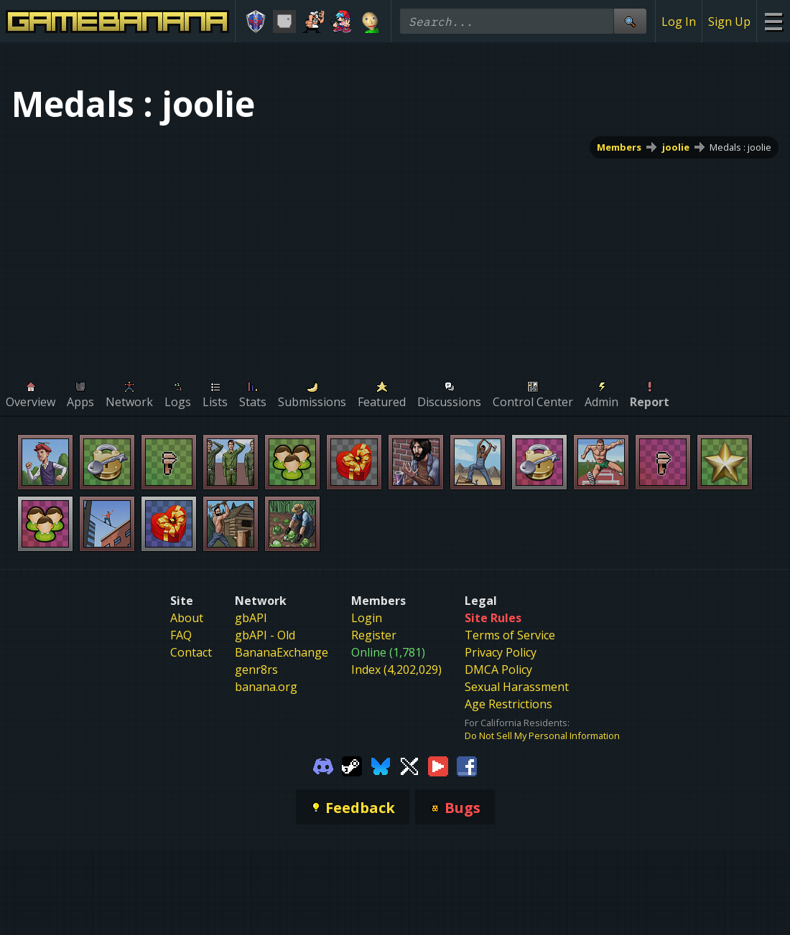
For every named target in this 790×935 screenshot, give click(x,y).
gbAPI (251, 618)
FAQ (181, 635)
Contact (191, 652)
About (186, 618)
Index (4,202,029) (396, 669)
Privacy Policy (500, 652)
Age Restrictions (508, 704)
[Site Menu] (773, 21)
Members (619, 147)
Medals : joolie (740, 147)
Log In (678, 21)
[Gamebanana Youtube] (438, 765)
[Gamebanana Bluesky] (380, 765)
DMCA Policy (498, 669)
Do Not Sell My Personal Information (542, 735)
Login (366, 618)
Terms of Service (510, 635)
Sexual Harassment (517, 687)
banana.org (266, 687)
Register (373, 635)
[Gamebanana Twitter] (409, 765)
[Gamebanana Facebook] (466, 765)
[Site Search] (629, 21)
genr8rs (256, 669)
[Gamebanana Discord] (323, 765)
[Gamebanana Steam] (351, 765)
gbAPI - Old (265, 635)
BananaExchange (281, 652)
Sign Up (729, 21)
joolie (675, 147)
